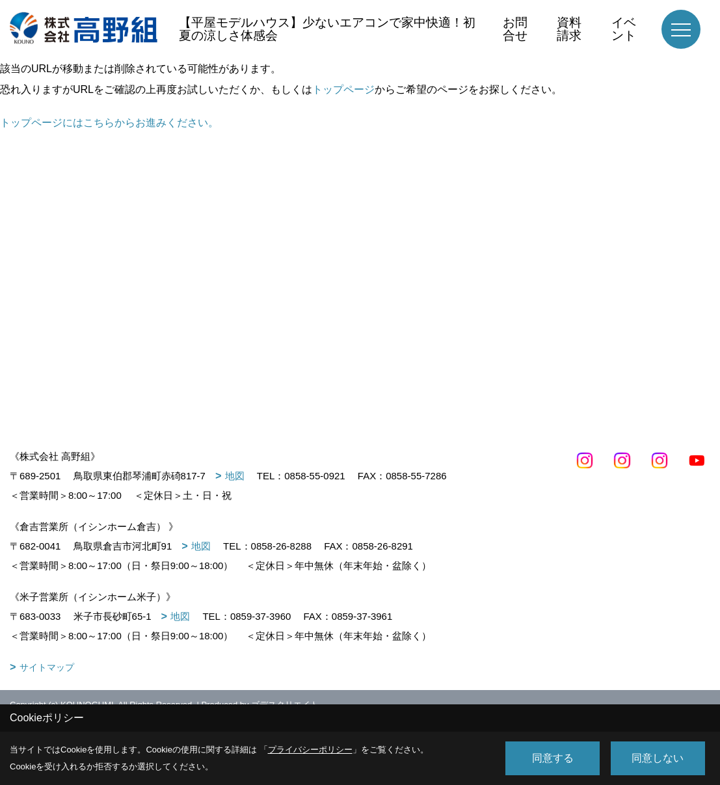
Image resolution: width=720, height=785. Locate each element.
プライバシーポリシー (310, 749)
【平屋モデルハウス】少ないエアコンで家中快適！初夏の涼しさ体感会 (327, 29)
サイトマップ (47, 667)
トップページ (343, 89)
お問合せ (515, 29)
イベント (623, 29)
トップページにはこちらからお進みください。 (109, 122)
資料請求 (569, 29)
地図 (235, 475)
